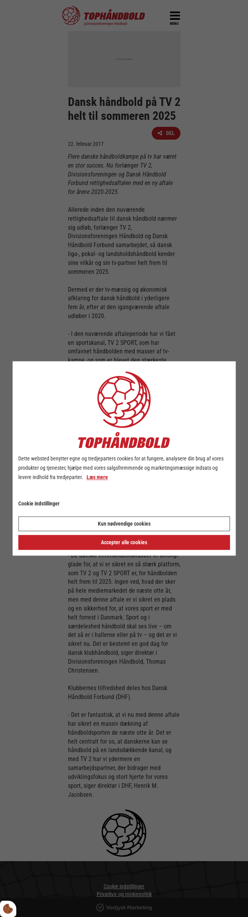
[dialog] (124, 458)
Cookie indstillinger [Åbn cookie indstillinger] (39, 504)
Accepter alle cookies (124, 543)
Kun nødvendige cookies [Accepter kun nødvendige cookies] (124, 524)
